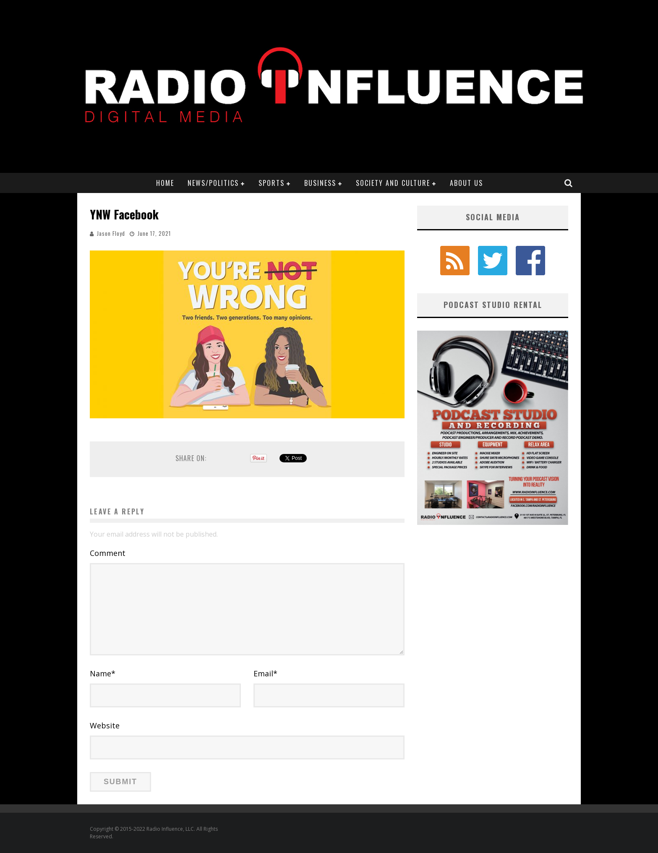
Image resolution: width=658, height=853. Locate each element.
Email (265, 673)
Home (165, 183)
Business (320, 183)
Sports (271, 183)
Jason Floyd (111, 233)
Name (102, 673)
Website (105, 725)
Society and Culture (393, 183)
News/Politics (213, 183)
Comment (107, 553)
